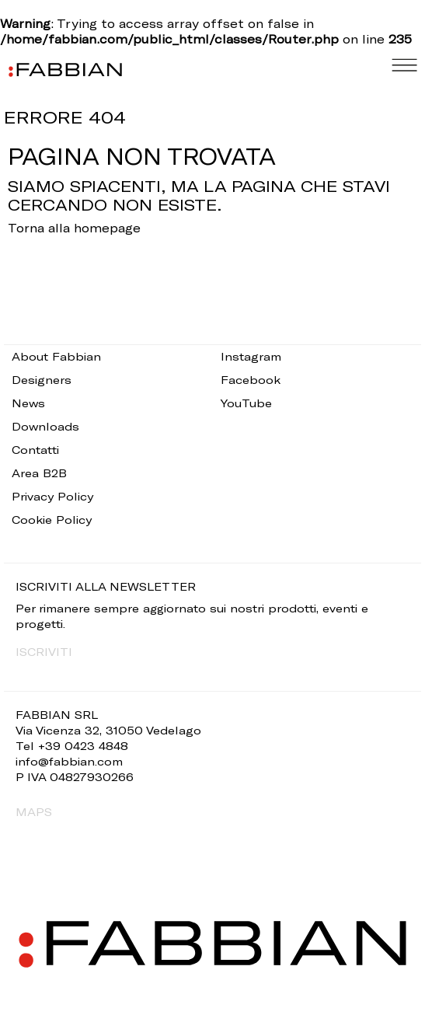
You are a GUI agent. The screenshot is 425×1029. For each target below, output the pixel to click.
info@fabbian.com (69, 761)
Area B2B (39, 473)
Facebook (250, 379)
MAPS (34, 811)
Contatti (35, 449)
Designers (41, 379)
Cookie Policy (52, 519)
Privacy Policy (52, 496)
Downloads (45, 426)
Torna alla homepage (74, 228)
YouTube (246, 403)
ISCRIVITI (44, 651)
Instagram (251, 356)
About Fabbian (56, 356)
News (28, 403)
